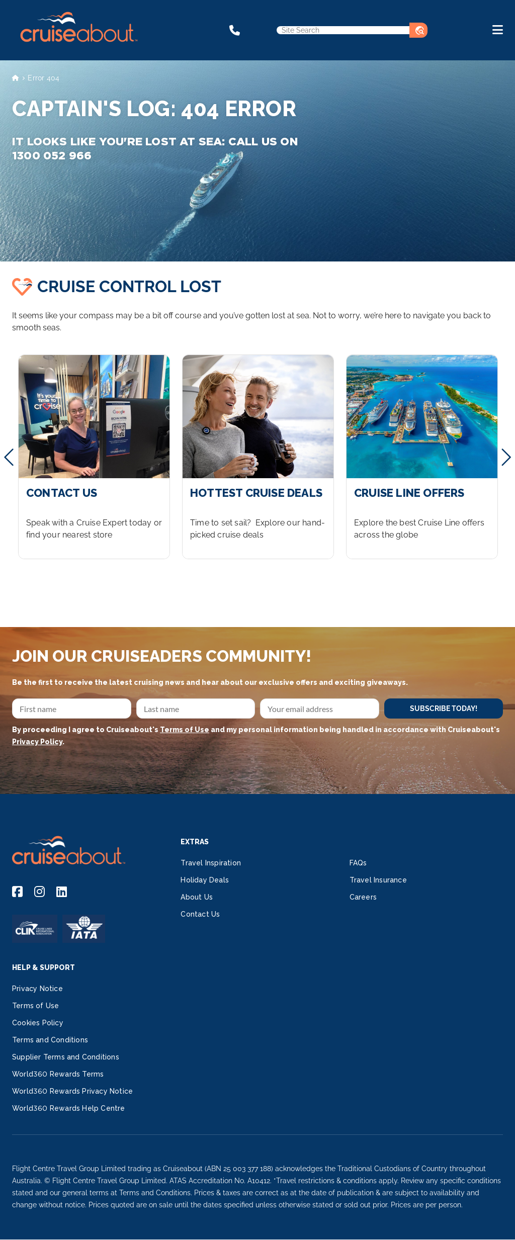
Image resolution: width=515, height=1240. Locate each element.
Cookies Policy (37, 1023)
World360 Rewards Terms (58, 1074)
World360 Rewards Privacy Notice (72, 1091)
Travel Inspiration (211, 863)
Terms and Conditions (50, 1040)
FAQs (358, 863)
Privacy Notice (37, 989)
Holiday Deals (205, 880)
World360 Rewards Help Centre (68, 1108)
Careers (363, 897)
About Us (197, 897)
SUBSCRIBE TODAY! (443, 708)
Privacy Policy (37, 742)
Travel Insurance (378, 880)
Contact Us (200, 914)
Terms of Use (184, 730)
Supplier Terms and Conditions (65, 1057)
